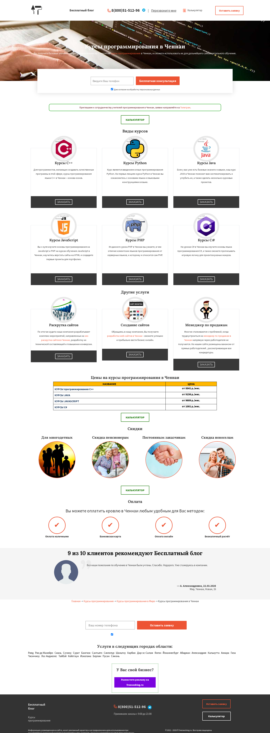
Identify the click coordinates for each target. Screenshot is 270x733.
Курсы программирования (99, 601)
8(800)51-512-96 (125, 10)
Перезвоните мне (163, 10)
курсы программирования (126, 53)
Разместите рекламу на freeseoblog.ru (135, 682)
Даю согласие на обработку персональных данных (135, 89)
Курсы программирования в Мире (136, 601)
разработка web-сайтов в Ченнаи (124, 335)
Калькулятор (192, 10)
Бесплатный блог (36, 706)
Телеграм (185, 107)
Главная (76, 601)
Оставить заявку (229, 10)
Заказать (63, 202)
